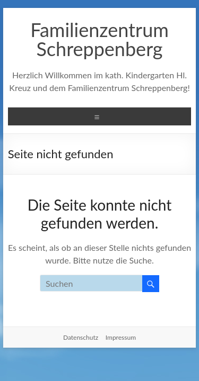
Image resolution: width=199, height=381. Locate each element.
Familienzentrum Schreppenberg (99, 39)
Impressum (121, 337)
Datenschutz (80, 337)
